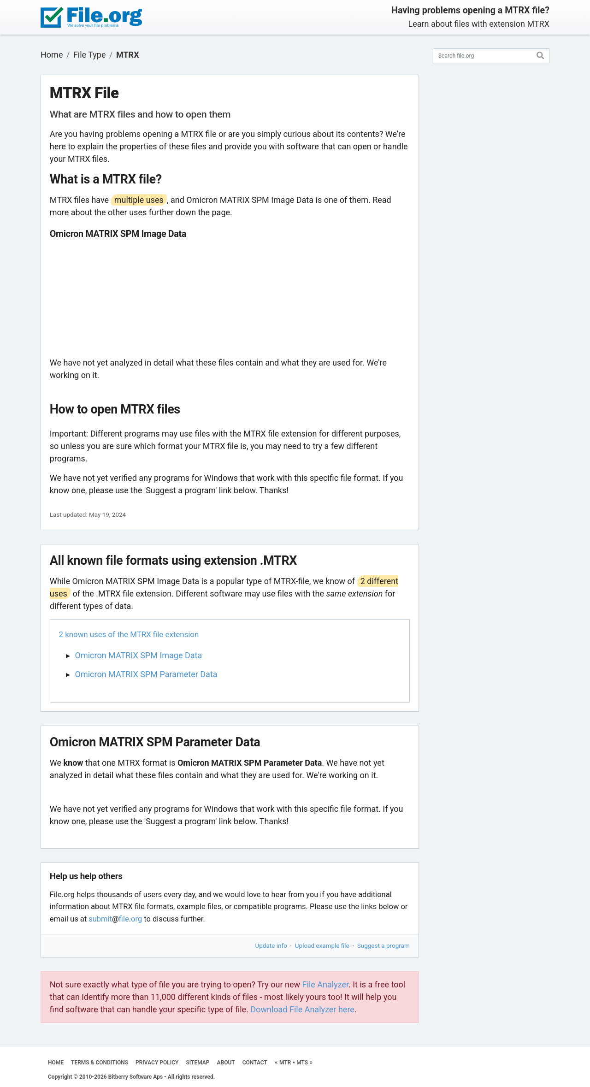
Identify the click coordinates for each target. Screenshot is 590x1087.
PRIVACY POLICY (157, 1062)
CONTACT (254, 1062)
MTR (285, 1062)
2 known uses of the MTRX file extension (129, 634)
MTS (302, 1062)
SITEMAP (197, 1062)
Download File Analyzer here (302, 1009)
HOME (56, 1062)
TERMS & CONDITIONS (99, 1062)
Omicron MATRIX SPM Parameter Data (146, 674)
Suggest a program (383, 945)
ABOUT (226, 1062)
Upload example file (322, 945)
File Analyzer (325, 984)
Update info (271, 945)
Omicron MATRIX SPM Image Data (138, 655)
